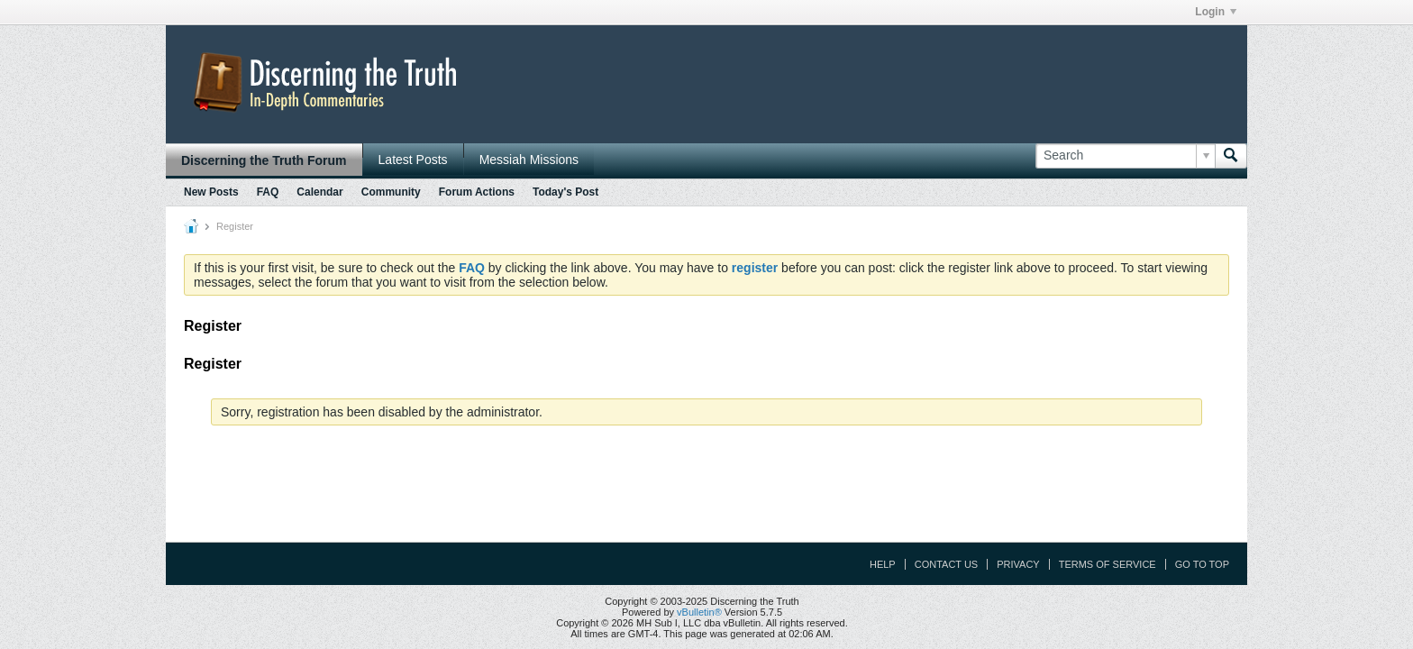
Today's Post (565, 192)
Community (391, 192)
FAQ (268, 192)
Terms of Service (1107, 564)
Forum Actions (477, 192)
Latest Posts (413, 159)
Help (883, 564)
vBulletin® (699, 612)
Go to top (1202, 564)
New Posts (211, 192)
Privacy (1018, 564)
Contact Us (947, 564)
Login (1215, 11)
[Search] (1125, 156)
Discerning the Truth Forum (264, 160)
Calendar (319, 192)
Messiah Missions (529, 159)
